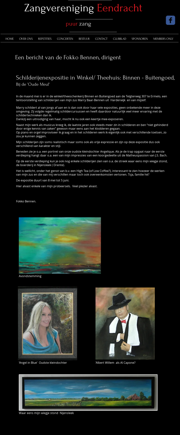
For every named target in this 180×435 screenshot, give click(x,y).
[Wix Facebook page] (170, 20)
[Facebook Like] (150, 21)
